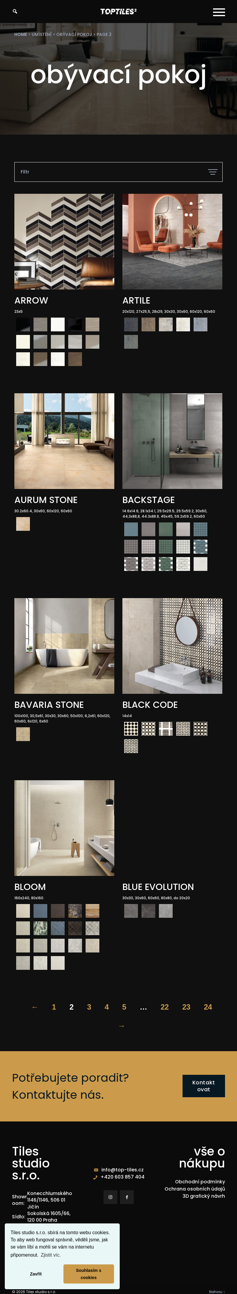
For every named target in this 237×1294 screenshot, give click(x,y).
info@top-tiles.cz (122, 1169)
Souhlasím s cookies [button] (88, 1274)
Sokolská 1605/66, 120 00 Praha (49, 1216)
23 (186, 1007)
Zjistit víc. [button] (51, 1255)
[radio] (23, 324)
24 (208, 1007)
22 (165, 1007)
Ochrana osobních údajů (195, 1188)
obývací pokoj (74, 34)
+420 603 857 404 (123, 1176)
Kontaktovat (203, 1086)
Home (20, 34)
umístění (41, 34)
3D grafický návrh (204, 1196)
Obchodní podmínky (200, 1181)
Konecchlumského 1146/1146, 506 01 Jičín (49, 1200)
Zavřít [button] (36, 1274)
